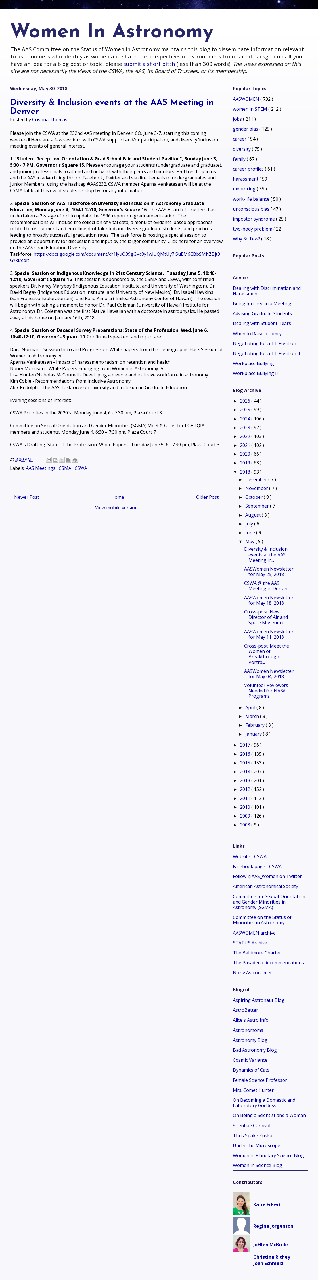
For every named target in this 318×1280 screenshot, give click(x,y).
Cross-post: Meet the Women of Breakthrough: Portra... (266, 654)
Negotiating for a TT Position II (266, 353)
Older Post (207, 497)
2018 (245, 472)
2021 (245, 445)
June (250, 532)
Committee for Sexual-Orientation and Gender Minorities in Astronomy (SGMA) (269, 901)
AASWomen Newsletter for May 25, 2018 (269, 571)
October (254, 497)
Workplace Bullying (253, 363)
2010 (245, 807)
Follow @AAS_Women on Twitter (267, 876)
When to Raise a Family (257, 333)
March (252, 716)
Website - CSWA (250, 856)
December (256, 479)
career (240, 139)
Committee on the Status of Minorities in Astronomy (262, 920)
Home (117, 497)
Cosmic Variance (250, 1060)
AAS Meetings (41, 468)
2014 (245, 771)
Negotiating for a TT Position (264, 343)
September (257, 506)
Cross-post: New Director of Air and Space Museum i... (266, 617)
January (254, 734)
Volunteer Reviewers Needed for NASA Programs (266, 690)
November (257, 488)
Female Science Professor (260, 1080)
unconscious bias (252, 209)
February (255, 725)
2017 (245, 745)
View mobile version (116, 507)
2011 (245, 798)
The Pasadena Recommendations (268, 963)
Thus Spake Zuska (252, 1135)
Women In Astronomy (111, 32)
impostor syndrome (254, 219)
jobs (238, 119)
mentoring (245, 189)
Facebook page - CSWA (257, 866)
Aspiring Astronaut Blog (258, 1000)
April (250, 707)
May (250, 541)
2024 (245, 419)
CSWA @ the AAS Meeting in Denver (266, 586)
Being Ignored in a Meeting (262, 303)
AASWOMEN (246, 99)
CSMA (65, 468)
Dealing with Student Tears (262, 323)
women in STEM (250, 109)
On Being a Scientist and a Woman (269, 1115)
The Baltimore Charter (257, 953)
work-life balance (252, 199)
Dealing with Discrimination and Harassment (267, 291)
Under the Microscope (256, 1145)
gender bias (246, 129)
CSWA (81, 468)
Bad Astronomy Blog (255, 1050)
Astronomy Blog (250, 1040)
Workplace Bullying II (255, 373)
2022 (245, 436)
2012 (245, 789)
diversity (242, 149)
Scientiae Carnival (251, 1125)
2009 (245, 816)
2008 (245, 825)
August (253, 515)
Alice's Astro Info (251, 1020)
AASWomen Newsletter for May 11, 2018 (269, 634)
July (249, 524)
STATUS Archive (250, 943)
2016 (245, 754)
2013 (245, 780)
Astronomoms (248, 1030)
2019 (245, 463)
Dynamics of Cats (251, 1070)
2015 (245, 763)
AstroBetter (245, 1010)
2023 (245, 427)
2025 (245, 410)
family (240, 159)
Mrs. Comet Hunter (253, 1090)
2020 (245, 454)
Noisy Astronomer (252, 972)
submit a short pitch (149, 63)
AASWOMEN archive (254, 933)
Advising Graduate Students (262, 313)
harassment (246, 179)
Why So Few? (247, 239)
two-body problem (253, 229)
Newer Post (26, 497)
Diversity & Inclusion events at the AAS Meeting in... (266, 554)
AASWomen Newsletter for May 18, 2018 (269, 600)
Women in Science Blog (257, 1165)
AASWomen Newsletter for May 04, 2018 (269, 674)
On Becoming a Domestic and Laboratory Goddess (264, 1103)
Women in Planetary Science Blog (268, 1155)
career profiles (249, 169)
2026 (245, 401)
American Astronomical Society (265, 886)
